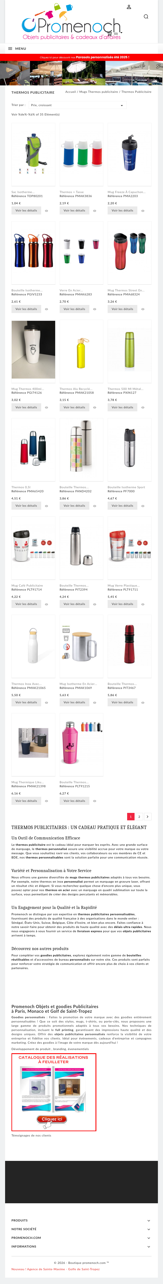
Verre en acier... (71, 290)
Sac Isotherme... (23, 192)
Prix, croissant (77, 105)
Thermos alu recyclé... (76, 389)
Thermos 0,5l (21, 487)
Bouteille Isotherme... (27, 290)
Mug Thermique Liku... (27, 782)
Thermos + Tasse (72, 192)
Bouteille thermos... (74, 487)
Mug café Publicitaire (27, 585)
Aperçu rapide (46, 211)
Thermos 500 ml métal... (125, 389)
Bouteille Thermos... (74, 585)
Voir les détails (26, 210)
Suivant (147, 816)
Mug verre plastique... (124, 585)
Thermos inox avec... (26, 684)
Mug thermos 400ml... (27, 389)
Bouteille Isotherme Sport (126, 487)
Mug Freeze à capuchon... (127, 192)
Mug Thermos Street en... (126, 290)
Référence (18, 196)
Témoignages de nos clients (31, 1135)
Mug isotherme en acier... (78, 684)
